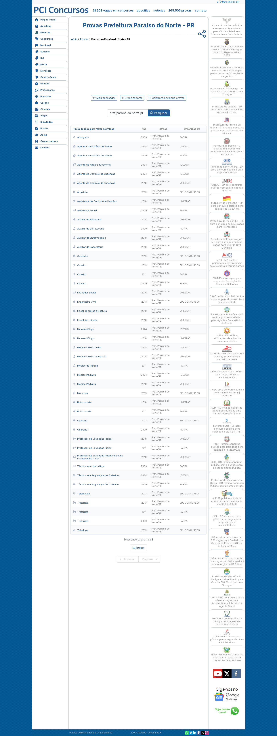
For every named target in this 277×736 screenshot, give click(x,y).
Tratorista (80, 502)
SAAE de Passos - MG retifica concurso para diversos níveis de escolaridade (227, 295)
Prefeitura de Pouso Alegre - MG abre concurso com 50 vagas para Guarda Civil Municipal (227, 240)
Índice (138, 548)
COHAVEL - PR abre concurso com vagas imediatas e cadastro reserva (227, 353)
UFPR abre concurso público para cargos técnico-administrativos (227, 371)
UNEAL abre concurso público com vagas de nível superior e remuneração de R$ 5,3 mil (227, 558)
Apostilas (43, 25)
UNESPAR (185, 182)
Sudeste (42, 51)
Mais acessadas (104, 97)
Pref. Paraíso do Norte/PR (161, 137)
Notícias (42, 32)
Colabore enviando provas (166, 97)
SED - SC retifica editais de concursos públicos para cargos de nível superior (226, 407)
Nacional (43, 45)
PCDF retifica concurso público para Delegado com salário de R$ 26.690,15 (227, 443)
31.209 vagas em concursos (113, 10)
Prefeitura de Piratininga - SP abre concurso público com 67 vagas (227, 88)
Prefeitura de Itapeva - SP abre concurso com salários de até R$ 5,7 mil (227, 106)
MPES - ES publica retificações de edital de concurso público (227, 335)
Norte (41, 64)
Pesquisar (158, 113)
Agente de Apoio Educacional (92, 164)
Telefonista (81, 493)
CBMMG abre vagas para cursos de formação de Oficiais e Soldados (227, 277)
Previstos (43, 96)
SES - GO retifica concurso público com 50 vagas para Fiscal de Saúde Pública (227, 461)
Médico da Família (85, 365)
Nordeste (43, 70)
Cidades (42, 109)
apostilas (143, 10)
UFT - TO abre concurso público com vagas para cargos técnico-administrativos (227, 517)
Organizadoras (46, 141)
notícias (159, 10)
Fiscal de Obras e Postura (90, 310)
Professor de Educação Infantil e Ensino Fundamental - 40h (98, 457)
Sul (39, 57)
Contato (42, 147)
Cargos (42, 102)
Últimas (42, 83)
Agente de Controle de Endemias (94, 173)
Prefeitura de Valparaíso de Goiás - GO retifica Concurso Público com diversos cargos (227, 479)
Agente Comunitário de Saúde (92, 146)
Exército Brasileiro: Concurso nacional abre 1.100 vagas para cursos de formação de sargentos (226, 69)
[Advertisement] (108, 67)
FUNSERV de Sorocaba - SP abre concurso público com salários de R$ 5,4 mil (227, 202)
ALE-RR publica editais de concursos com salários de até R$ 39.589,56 (226, 497)
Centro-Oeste (45, 77)
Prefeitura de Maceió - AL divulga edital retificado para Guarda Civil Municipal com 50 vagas (227, 577)
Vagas (41, 115)
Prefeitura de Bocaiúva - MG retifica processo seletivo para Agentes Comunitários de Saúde (227, 315)
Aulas (41, 134)
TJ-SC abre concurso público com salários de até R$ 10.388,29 (227, 389)
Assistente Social (85, 210)
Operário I (81, 429)
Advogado (81, 137)
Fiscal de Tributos (85, 319)
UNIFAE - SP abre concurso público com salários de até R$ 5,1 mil (227, 184)
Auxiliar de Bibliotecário (88, 228)
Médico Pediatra (84, 374)
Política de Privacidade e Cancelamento (90, 732)
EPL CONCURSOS (190, 192)
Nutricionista (82, 402)
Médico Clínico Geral (87, 347)
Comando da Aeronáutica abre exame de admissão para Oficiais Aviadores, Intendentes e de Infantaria (226, 27)
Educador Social (84, 292)
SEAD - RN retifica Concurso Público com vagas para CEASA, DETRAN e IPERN (227, 654)
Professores (45, 89)
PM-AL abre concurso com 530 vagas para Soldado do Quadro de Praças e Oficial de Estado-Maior (227, 538)
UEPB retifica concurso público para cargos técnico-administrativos (227, 636)
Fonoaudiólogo (83, 329)
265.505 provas (180, 10)
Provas (41, 128)
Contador (80, 256)
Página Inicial (45, 19)
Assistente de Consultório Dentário (95, 201)
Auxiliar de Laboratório (88, 246)
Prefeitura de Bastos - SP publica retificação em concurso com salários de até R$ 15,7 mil (227, 147)
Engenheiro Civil (84, 301)
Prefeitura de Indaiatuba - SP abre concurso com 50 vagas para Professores (227, 220)
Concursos (44, 38)
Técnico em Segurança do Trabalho (96, 475)
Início (73, 39)
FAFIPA (184, 137)
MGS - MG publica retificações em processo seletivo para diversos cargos (227, 259)
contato (201, 10)
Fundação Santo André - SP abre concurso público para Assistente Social (227, 166)
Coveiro (79, 265)
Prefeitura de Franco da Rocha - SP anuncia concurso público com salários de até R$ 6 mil (227, 126)
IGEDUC (184, 146)
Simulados (44, 121)
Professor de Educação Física (92, 438)
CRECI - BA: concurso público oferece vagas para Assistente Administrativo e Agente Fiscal (227, 598)
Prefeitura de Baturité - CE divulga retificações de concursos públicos (227, 618)
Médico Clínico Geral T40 (89, 356)
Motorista (80, 393)
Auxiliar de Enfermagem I (89, 237)
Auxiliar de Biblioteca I (87, 219)
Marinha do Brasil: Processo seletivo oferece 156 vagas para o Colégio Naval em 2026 (227, 48)
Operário (80, 420)
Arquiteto (80, 192)
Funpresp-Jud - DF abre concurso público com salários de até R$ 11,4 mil (227, 425)
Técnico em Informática (88, 466)
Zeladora (80, 530)
